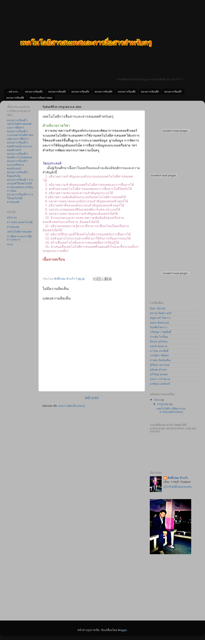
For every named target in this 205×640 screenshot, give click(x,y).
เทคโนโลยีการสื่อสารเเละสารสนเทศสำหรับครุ (171, 410)
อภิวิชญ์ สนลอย (159, 374)
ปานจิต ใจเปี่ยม (159, 336)
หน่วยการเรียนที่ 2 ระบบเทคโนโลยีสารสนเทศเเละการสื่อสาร (20, 135)
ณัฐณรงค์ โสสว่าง (160, 317)
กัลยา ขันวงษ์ (157, 308)
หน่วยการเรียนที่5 (127, 91)
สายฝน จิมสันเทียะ (160, 360)
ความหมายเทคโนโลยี (20, 222)
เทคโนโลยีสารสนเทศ (19, 231)
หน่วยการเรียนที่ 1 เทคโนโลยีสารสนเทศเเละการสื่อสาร (19, 124)
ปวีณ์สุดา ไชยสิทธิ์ (160, 332)
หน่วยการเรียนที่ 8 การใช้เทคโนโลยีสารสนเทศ (20, 198)
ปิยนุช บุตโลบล (158, 341)
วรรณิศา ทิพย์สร (159, 355)
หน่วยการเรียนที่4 (103, 91)
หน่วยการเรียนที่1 (34, 91)
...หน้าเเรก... (13, 91)
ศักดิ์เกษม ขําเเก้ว (178, 477)
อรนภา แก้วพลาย (160, 379)
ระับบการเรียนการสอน (41, 97)
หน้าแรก (92, 398)
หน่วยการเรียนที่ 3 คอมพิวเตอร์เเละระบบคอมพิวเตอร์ (19, 146)
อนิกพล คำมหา (158, 369)
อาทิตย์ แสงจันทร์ (160, 383)
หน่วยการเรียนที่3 (80, 91)
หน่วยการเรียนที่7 (173, 91)
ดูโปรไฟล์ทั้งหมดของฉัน (178, 486)
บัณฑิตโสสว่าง (158, 327)
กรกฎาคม (163, 404)
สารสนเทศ (13, 227)
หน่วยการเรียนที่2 (57, 91)
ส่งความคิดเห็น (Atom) (72, 405)
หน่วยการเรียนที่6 (150, 91)
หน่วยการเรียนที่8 (15, 97)
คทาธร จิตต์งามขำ (161, 313)
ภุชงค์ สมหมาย (158, 346)
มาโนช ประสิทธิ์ (159, 351)
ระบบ (10, 244)
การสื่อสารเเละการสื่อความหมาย (19, 238)
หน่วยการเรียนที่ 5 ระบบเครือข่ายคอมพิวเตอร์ (17, 165)
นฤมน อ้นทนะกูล (159, 322)
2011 (157, 399)
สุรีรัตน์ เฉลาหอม (160, 364)
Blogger (122, 630)
